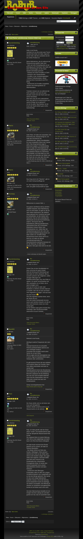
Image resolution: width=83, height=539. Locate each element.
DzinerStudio (44, 534)
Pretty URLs (50, 536)
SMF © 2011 (40, 530)
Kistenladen (58, 190)
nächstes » (51, 31)
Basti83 (11, 329)
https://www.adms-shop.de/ (34, 386)
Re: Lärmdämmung (61, 147)
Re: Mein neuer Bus (61, 129)
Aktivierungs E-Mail (62, 48)
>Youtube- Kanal (31, 120)
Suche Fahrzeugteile (64, 163)
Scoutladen (58, 194)
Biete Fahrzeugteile (63, 179)
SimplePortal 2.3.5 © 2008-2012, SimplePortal (41, 532)
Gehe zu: (8, 521)
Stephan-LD (73, 136)
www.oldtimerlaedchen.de (62, 92)
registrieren (63, 46)
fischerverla (73, 117)
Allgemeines (61, 158)
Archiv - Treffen (62, 169)
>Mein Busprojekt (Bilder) (33, 119)
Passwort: (62, 40)
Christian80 (66, 18)
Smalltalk (60, 174)
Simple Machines (49, 530)
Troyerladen (58, 196)
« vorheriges (44, 31)
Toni (10, 394)
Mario (11, 125)
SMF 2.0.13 (32, 530)
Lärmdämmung (35, 42)
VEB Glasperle (30, 415)
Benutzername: (60, 37)
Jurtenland (58, 192)
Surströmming (14, 43)
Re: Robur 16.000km (61, 112)
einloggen (73, 45)
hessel (73, 124)
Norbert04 (72, 112)
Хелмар (12, 194)
